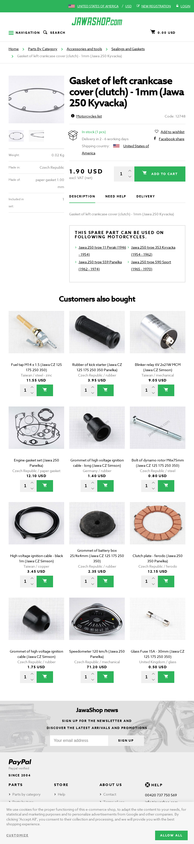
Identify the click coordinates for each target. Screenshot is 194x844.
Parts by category (26, 794)
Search (53, 32)
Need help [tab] (115, 196)
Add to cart (164, 174)
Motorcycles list (86, 116)
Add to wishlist (172, 131)
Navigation (24, 33)
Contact (109, 794)
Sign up (126, 740)
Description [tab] (82, 196)
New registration (154, 6)
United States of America (97, 6)
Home (14, 48)
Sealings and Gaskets (128, 48)
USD (128, 6)
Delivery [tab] (145, 196)
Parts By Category (42, 48)
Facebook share (171, 138)
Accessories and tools (84, 48)
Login (183, 6)
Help (61, 794)
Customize (17, 835)
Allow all (171, 835)
